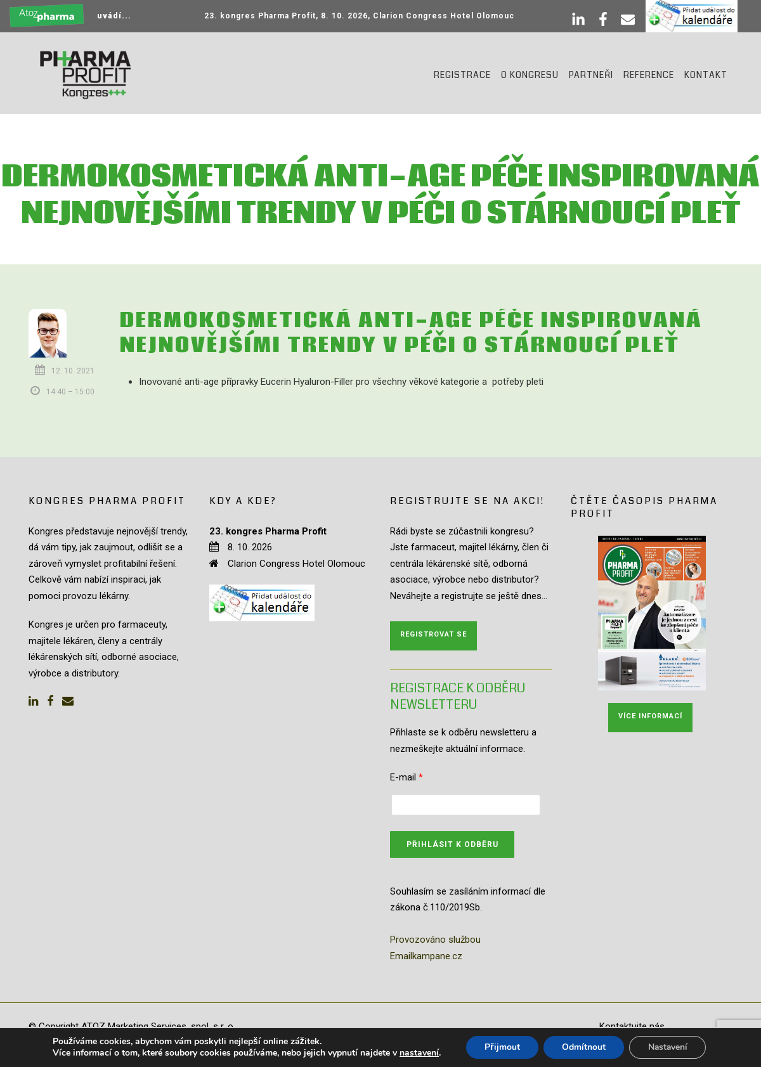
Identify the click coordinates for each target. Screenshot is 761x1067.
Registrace (462, 74)
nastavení (417, 1053)
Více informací (650, 716)
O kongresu (530, 74)
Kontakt (705, 74)
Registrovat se (433, 634)
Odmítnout (583, 1047)
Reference (648, 74)
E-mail (406, 777)
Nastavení (668, 1047)
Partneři (591, 74)
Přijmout (500, 1047)
